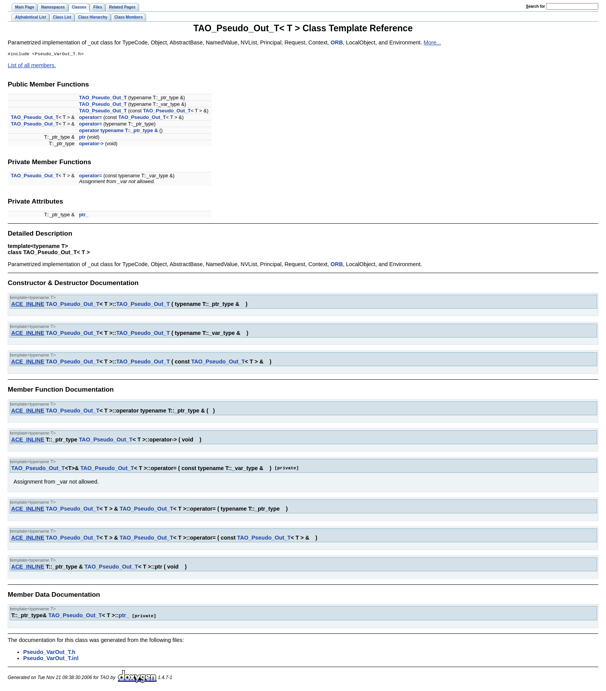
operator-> (91, 144)
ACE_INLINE (27, 305)
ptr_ (84, 215)
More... (432, 42)
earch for (535, 6)
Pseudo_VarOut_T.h (49, 652)
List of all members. (32, 66)
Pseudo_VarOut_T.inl (50, 658)
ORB (336, 42)
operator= (90, 118)
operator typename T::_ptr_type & (118, 131)
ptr (82, 138)
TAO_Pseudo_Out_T (103, 98)
